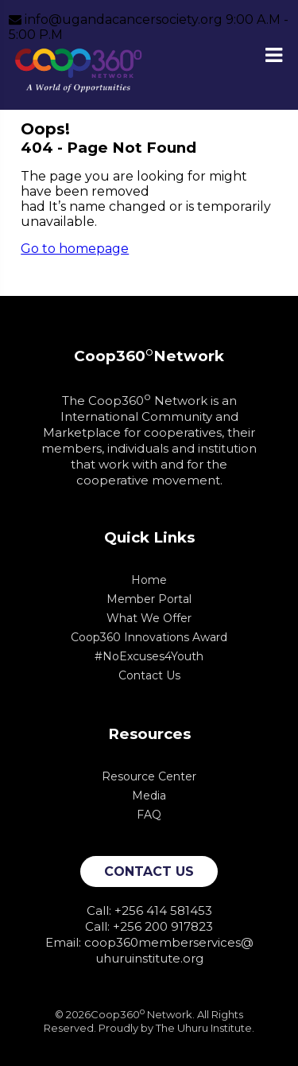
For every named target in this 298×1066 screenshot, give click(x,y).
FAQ (149, 814)
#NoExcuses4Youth (149, 656)
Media (149, 795)
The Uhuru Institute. (205, 1027)
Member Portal (149, 599)
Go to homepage (75, 248)
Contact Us (149, 675)
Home (149, 580)
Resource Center (149, 776)
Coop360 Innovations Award (149, 637)
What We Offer (149, 618)
